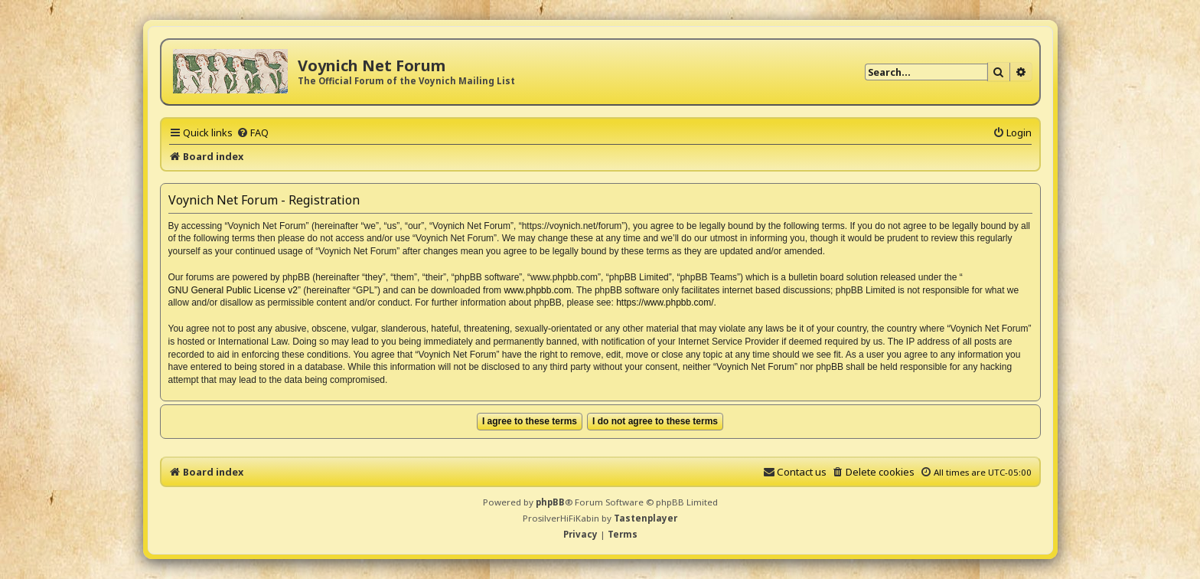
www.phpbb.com (537, 290)
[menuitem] (252, 132)
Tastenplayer (645, 518)
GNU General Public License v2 (233, 290)
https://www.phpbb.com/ (664, 302)
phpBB (550, 502)
